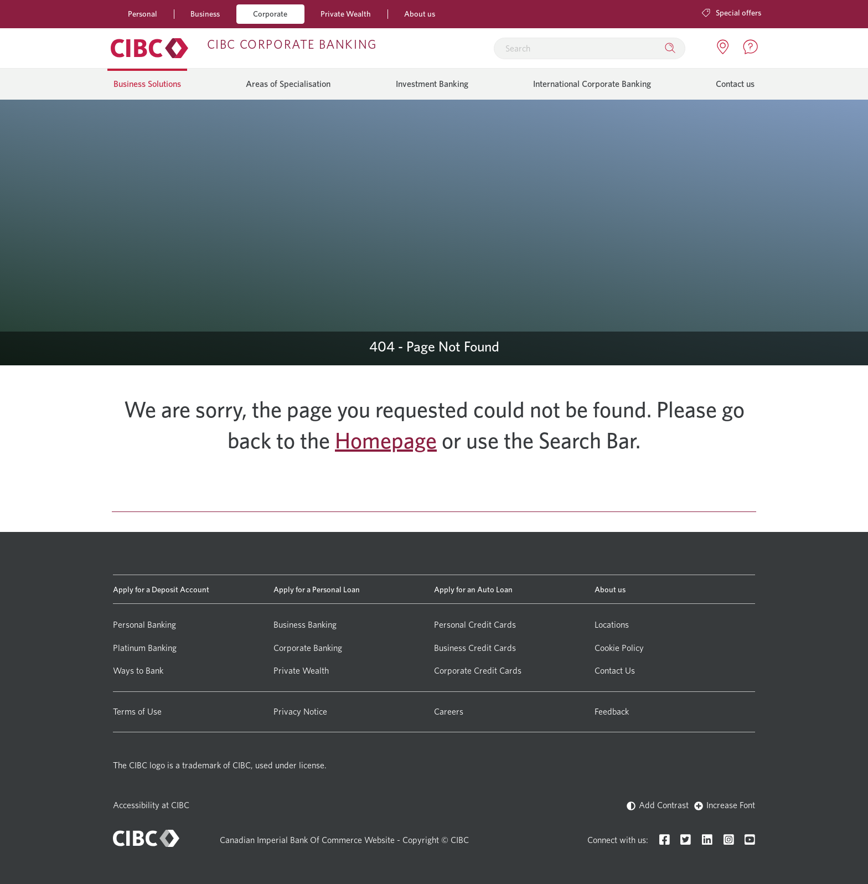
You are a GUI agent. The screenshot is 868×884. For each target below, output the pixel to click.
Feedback (612, 711)
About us (419, 13)
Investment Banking (432, 84)
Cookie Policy (619, 648)
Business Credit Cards (475, 648)
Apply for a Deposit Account (161, 589)
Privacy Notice (300, 711)
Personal (142, 13)
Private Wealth (346, 13)
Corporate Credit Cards (477, 670)
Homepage (386, 440)
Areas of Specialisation (288, 84)
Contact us (735, 84)
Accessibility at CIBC (151, 805)
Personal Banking (144, 624)
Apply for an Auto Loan (473, 589)
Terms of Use (137, 711)
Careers (448, 711)
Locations (612, 624)
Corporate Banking (307, 648)
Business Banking (305, 624)
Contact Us (615, 670)
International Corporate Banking (592, 84)
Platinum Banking (145, 648)
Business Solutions (147, 84)
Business (205, 13)
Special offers (731, 12)
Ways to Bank (138, 670)
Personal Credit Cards (475, 624)
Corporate (270, 13)
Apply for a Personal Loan (316, 589)
